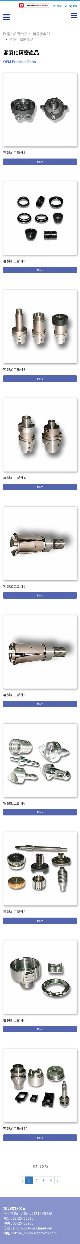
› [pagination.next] (57, 1180)
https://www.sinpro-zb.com (35, 1232)
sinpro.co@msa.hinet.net (32, 1228)
